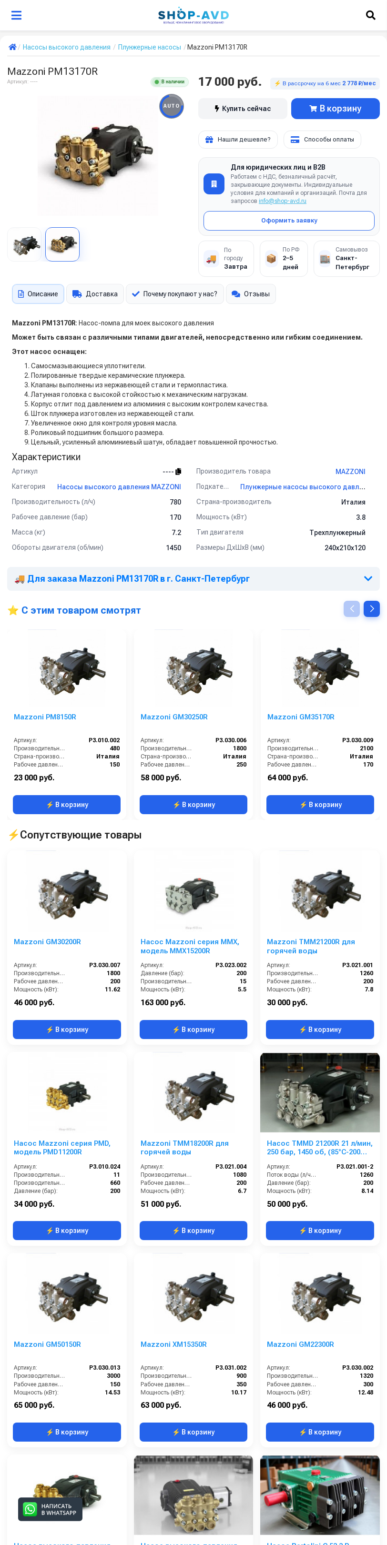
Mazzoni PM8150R (45, 717)
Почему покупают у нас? (174, 294)
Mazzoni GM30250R (174, 717)
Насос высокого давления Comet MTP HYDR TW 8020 (189, 1225)
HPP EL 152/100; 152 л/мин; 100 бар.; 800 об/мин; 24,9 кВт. (65, 1344)
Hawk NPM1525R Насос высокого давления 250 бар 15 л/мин (191, 1465)
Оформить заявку (289, 220)
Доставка (95, 294)
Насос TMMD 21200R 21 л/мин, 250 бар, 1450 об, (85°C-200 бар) (320, 985)
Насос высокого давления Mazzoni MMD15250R (62, 1225)
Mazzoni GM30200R (47, 860)
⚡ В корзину (67, 804)
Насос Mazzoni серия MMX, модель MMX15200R (190, 865)
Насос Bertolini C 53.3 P (308, 1220)
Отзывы (251, 294)
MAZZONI (351, 471)
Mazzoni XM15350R (174, 1100)
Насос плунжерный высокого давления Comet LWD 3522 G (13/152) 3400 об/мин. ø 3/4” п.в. (190, 1345)
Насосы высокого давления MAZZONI (119, 487)
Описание (38, 294)
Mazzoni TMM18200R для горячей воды (185, 985)
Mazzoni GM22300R (300, 1100)
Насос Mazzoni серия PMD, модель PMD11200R (62, 985)
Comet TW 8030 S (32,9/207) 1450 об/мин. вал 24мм (314, 1344)
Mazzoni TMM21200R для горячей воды (311, 865)
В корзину (335, 108)
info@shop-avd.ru (282, 201)
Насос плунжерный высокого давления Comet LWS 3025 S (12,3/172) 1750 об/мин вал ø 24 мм (318, 1465)
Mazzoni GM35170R (301, 717)
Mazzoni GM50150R (47, 1100)
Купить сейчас (243, 108)
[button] (372, 609)
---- (172, 471)
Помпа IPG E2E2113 (47, 1460)
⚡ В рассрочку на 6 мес (325, 83)
